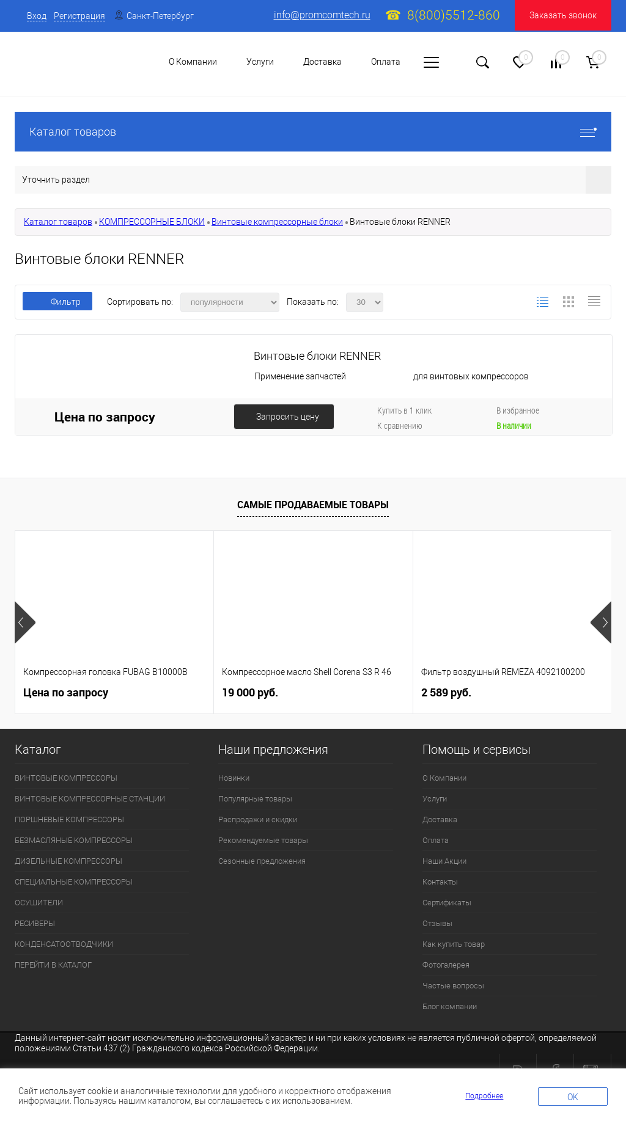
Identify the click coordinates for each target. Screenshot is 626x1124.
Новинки (233, 778)
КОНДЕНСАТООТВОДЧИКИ (64, 944)
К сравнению (399, 425)
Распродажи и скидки (257, 819)
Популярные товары (255, 798)
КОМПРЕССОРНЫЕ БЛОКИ (152, 222)
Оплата (385, 62)
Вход (36, 16)
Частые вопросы (453, 985)
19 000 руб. (250, 692)
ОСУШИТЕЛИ (39, 902)
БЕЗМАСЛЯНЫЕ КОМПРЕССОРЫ (74, 840)
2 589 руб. (446, 692)
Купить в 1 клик (404, 410)
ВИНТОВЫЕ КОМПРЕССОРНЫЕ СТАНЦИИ (90, 798)
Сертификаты (446, 902)
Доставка (322, 62)
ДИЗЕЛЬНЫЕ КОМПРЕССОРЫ (68, 861)
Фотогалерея (446, 964)
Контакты (440, 881)
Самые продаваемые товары (313, 504)
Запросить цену (287, 417)
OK (572, 1097)
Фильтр (57, 302)
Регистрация (79, 16)
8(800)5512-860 (453, 15)
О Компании (444, 778)
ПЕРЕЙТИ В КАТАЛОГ (53, 964)
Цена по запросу (104, 416)
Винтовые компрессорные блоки (277, 222)
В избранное (517, 410)
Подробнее (484, 1096)
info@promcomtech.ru (322, 15)
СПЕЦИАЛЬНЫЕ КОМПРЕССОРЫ (74, 881)
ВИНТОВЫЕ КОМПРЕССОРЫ (66, 778)
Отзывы (437, 923)
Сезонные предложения (262, 861)
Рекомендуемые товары (263, 840)
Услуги (434, 798)
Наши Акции (444, 861)
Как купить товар (453, 944)
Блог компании (449, 1006)
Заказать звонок (563, 15)
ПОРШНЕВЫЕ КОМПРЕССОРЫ (69, 819)
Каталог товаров (313, 131)
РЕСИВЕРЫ (35, 923)
